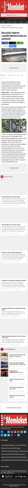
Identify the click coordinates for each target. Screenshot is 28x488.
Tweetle (12, 43)
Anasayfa (3, 25)
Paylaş (4, 43)
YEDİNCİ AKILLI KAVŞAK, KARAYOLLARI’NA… (16, 18)
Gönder (20, 43)
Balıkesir (9, 25)
